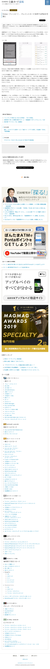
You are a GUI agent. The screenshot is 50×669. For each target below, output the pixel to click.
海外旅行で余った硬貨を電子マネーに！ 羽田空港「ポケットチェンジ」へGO (24, 120)
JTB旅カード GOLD (9, 487)
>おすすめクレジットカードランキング (25, 663)
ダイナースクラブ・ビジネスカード (13, 631)
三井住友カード (8, 393)
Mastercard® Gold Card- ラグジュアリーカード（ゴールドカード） (20, 546)
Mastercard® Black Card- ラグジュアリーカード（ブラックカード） (20, 547)
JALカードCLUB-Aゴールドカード (12, 566)
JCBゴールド (8, 444)
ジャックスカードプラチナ (11, 527)
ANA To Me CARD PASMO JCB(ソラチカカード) (15, 417)
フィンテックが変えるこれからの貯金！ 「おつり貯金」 (19, 118)
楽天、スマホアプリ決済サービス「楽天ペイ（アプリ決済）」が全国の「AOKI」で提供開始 (25, 130)
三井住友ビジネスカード (10, 633)
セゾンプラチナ (10, 582)
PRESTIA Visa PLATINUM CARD (11, 521)
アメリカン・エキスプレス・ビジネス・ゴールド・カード (18, 627)
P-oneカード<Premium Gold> (12, 459)
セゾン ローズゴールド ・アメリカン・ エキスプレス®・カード (13, 452)
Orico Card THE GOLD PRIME (11, 485)
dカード (6, 399)
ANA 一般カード (8, 568)
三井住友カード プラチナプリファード (13, 507)
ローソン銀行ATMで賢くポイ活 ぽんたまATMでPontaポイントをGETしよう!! (23, 264)
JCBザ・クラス (8, 551)
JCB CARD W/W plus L (10, 390)
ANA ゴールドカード (9, 570)
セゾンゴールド (10, 580)
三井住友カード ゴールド (10, 461)
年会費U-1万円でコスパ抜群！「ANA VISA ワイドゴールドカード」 (22, 370)
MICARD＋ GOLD (8, 489)
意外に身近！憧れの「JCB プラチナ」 (14, 361)
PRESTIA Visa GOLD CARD (10, 471)
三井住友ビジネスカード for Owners (13, 635)
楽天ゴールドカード (9, 431)
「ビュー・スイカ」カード (11, 384)
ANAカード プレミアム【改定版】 (13, 359)
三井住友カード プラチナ (10, 509)
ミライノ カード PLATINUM (11, 514)
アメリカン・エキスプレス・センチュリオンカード (16, 542)
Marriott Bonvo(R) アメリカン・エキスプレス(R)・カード (18, 598)
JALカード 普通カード (10, 564)
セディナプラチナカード (10, 523)
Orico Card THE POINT (10, 405)
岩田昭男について (24, 655)
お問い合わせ (34, 655)
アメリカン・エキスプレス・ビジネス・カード (15, 625)
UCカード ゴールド (9, 454)
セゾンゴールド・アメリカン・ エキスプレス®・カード (12, 448)
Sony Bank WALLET (9, 611)
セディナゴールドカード (10, 473)
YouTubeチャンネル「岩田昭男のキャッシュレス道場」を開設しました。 (24, 219)
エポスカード (8, 401)
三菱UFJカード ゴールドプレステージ (13, 475)
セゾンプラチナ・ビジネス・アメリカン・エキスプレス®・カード (13, 641)
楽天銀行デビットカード (10, 614)
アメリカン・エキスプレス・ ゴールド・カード (11, 457)
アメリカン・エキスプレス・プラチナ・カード (15, 501)
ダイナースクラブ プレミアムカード (13, 549)
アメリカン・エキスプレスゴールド (15, 593)
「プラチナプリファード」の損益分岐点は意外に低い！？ (19, 365)
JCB (8, 574)
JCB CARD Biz (8, 639)
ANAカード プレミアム (10, 553)
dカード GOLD (8, 477)
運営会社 (15, 655)
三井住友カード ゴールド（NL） (12, 463)
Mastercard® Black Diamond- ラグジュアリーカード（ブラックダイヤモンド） (22, 543)
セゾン (8, 578)
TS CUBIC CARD (8, 415)
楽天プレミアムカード (10, 481)
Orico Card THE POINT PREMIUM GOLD (14, 430)
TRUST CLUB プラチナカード (11, 519)
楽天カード (7, 397)
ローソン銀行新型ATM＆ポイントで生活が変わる (16, 267)
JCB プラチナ (8, 505)
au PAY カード (8, 407)
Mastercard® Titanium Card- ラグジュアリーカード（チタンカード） (20, 503)
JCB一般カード (8, 387)
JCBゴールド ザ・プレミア (11, 446)
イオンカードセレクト (10, 411)
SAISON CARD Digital (9, 403)
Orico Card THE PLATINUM (11, 525)
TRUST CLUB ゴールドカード (11, 469)
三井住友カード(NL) (9, 395)
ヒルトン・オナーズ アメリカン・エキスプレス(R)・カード (18, 596)
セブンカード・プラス (10, 413)
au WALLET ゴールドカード (11, 479)
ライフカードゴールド (10, 465)
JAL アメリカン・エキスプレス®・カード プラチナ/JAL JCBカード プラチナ (22, 531)
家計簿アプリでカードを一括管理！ (13, 122)
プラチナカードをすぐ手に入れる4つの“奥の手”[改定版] (19, 140)
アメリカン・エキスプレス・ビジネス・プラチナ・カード (18, 629)
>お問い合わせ (25, 659)
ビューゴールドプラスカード (11, 483)
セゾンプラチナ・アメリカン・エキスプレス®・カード (13, 511)
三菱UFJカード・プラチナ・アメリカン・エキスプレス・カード (13, 516)
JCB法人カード (8, 637)
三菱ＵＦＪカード (9, 391)
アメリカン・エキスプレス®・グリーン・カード (15, 419)
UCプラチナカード (9, 529)
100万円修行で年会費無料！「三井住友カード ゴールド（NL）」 (21, 367)
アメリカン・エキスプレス (13, 591)
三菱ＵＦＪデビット (9, 609)
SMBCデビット (8, 612)
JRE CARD (7, 386)
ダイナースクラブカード (10, 467)
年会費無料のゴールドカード (11, 491)
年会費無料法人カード (10, 646)
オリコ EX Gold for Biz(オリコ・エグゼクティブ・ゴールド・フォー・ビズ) (22, 644)
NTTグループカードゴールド (11, 433)
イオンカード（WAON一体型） (12, 409)
